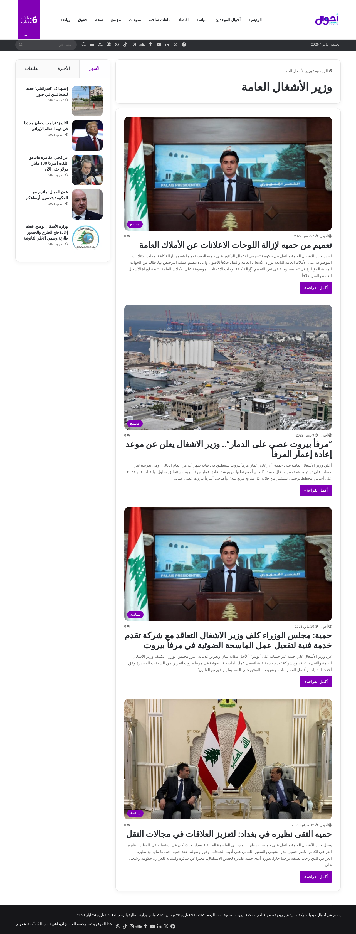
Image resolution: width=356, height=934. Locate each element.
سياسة (201, 20)
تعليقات (31, 68)
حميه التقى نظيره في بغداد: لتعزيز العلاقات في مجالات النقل (229, 834)
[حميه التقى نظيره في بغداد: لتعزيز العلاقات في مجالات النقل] (228, 759)
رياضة (65, 20)
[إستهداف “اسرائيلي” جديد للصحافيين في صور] (86, 102)
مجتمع (116, 20)
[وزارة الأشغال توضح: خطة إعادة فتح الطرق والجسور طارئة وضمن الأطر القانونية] (86, 240)
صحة (99, 20)
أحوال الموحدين (228, 20)
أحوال (324, 236)
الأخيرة (64, 68)
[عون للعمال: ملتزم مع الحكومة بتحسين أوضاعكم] (86, 205)
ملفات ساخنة (159, 20)
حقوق (82, 20)
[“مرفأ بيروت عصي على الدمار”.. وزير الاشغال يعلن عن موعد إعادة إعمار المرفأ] (228, 367)
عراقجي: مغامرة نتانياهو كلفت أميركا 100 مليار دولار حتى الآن (47, 164)
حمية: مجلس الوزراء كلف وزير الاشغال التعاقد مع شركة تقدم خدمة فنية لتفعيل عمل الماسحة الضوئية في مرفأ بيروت (228, 640)
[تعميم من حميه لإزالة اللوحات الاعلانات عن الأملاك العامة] (228, 173)
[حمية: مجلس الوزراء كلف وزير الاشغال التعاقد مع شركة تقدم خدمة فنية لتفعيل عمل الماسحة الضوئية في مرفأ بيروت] (228, 564)
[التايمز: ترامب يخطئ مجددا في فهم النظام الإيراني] (86, 136)
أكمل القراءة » (316, 287)
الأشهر (95, 68)
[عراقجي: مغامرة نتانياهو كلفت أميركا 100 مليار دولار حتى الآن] (86, 171)
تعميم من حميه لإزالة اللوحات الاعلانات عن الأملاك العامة (235, 245)
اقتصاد (183, 20)
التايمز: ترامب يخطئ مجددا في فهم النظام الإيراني (50, 130)
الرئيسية (255, 20)
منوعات (135, 20)
